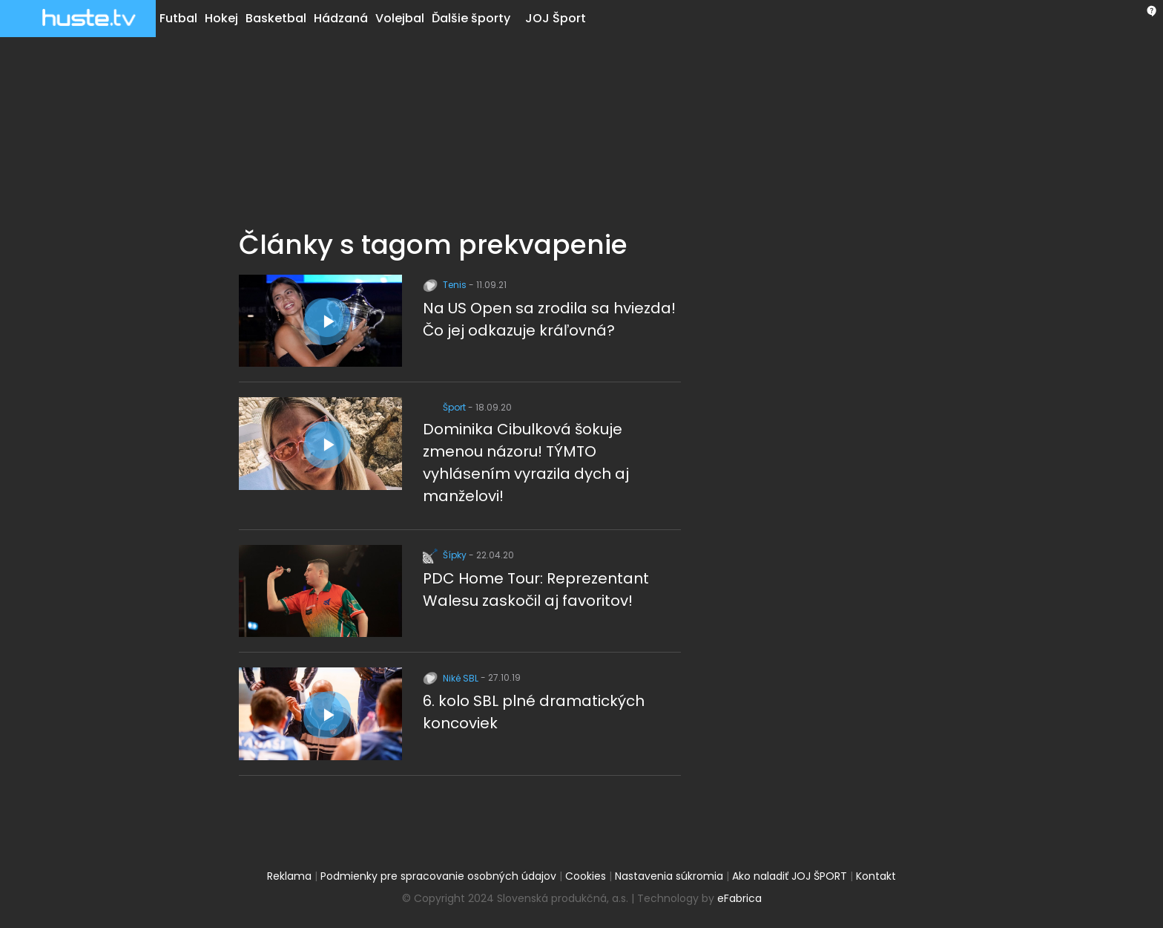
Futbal (178, 18)
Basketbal (276, 18)
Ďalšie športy (471, 18)
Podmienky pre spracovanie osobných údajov (438, 876)
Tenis (446, 284)
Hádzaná (341, 18)
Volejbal (399, 18)
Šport (445, 407)
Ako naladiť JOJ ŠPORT (789, 876)
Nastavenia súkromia (669, 876)
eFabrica (739, 898)
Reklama (289, 876)
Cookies (585, 876)
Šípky (446, 555)
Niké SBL (452, 678)
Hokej (221, 18)
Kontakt (876, 876)
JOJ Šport (555, 18)
